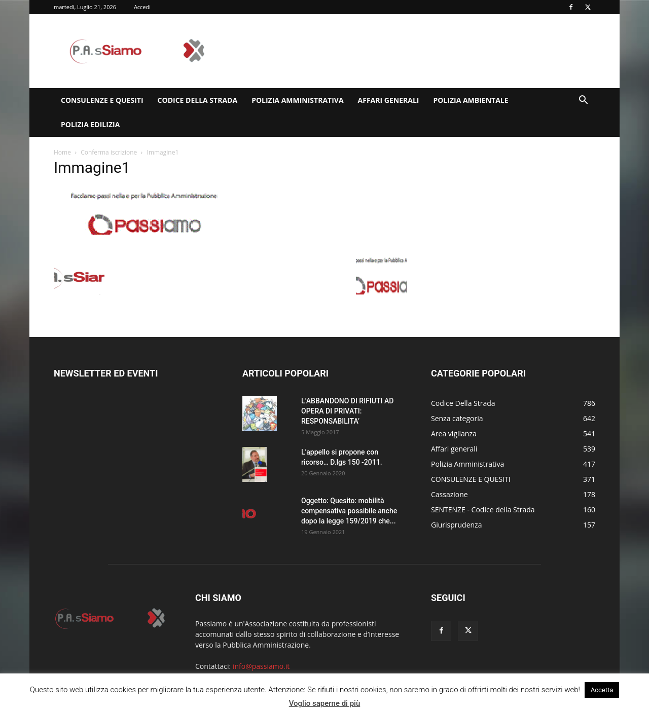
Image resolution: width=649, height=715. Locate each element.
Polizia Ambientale (470, 100)
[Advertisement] (410, 51)
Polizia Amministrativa (297, 100)
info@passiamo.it (261, 666)
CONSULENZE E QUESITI (102, 100)
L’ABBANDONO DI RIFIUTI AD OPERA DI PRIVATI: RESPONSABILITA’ (347, 411)
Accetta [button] (602, 690)
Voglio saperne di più (324, 703)
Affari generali (388, 100)
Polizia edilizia (90, 124)
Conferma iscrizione (109, 152)
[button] (583, 101)
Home (62, 152)
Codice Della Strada (198, 100)
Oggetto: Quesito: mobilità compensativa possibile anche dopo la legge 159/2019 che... (349, 511)
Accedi (142, 7)
